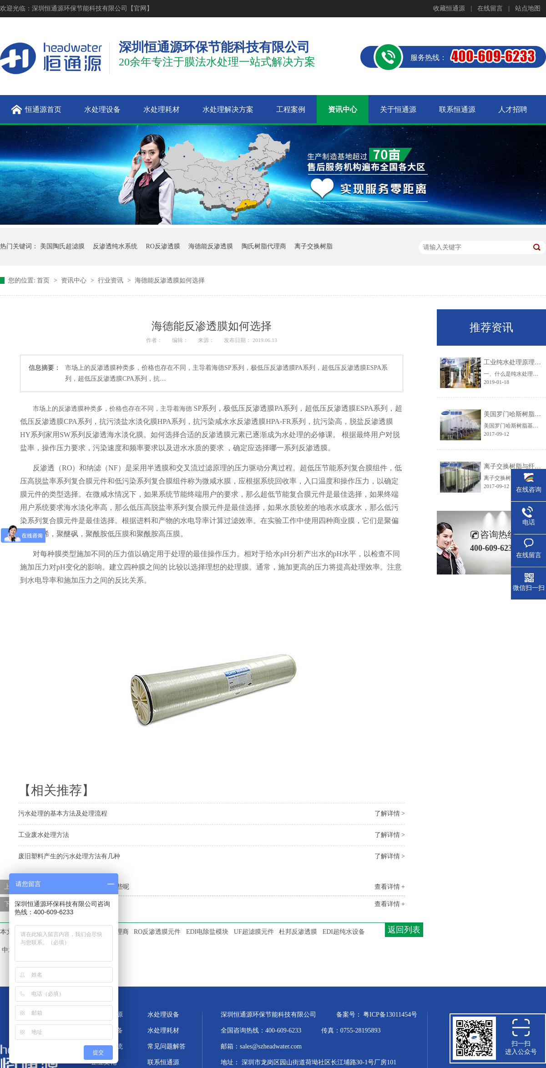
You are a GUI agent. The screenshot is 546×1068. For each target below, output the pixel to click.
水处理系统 (107, 1046)
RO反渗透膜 (163, 246)
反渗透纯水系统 (115, 246)
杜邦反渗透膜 (298, 931)
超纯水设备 (107, 1030)
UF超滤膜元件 (254, 931)
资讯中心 (74, 280)
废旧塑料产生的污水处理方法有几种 (69, 856)
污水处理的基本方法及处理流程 (62, 813)
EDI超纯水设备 (344, 931)
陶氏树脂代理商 (264, 246)
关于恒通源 (107, 1014)
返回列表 (404, 929)
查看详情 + (389, 886)
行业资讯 (111, 280)
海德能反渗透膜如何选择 (170, 280)
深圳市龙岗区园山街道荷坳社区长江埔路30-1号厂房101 (319, 1062)
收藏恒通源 (449, 8)
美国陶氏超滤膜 (62, 246)
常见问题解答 (166, 1046)
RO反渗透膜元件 (157, 931)
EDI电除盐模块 (207, 931)
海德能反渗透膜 (210, 246)
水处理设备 (163, 1014)
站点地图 (528, 8)
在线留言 (490, 8)
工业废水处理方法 (43, 834)
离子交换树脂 (313, 246)
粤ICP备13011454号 (390, 1014)
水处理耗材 (163, 1030)
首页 (44, 280)
